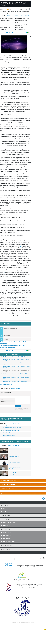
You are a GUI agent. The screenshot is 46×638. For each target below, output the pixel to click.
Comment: (17, 395)
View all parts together (6, 384)
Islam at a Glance (20, 556)
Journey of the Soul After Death (15, 450)
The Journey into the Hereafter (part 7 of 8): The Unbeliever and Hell (15, 378)
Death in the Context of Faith (8, 435)
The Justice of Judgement (7, 432)
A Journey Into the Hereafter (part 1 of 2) (15, 468)
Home (2, 556)
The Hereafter (15, 15)
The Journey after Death (24, 15)
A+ (28, 9)
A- (24, 9)
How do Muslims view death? (15, 462)
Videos (9, 445)
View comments (16, 388)
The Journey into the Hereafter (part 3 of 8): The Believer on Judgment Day (15, 363)
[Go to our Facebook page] (36, 558)
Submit (18, 406)
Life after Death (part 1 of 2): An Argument (11, 427)
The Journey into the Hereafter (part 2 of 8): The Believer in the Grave (15, 360)
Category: (3, 15)
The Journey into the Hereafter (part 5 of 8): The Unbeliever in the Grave (15, 371)
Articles (8, 15)
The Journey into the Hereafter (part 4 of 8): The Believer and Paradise (15, 342)
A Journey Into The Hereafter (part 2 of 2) (15, 473)
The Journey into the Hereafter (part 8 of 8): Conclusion (14, 381)
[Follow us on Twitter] (40, 558)
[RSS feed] (44, 558)
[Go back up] (43, 498)
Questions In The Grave (14, 456)
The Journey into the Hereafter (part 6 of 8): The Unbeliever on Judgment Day (12, 346)
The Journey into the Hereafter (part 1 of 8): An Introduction (15, 356)
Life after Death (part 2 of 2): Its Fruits (10, 430)
